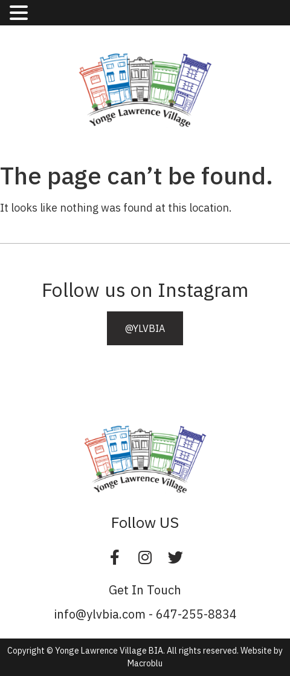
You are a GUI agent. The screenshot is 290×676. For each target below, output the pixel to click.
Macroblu (145, 663)
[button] (145, 328)
